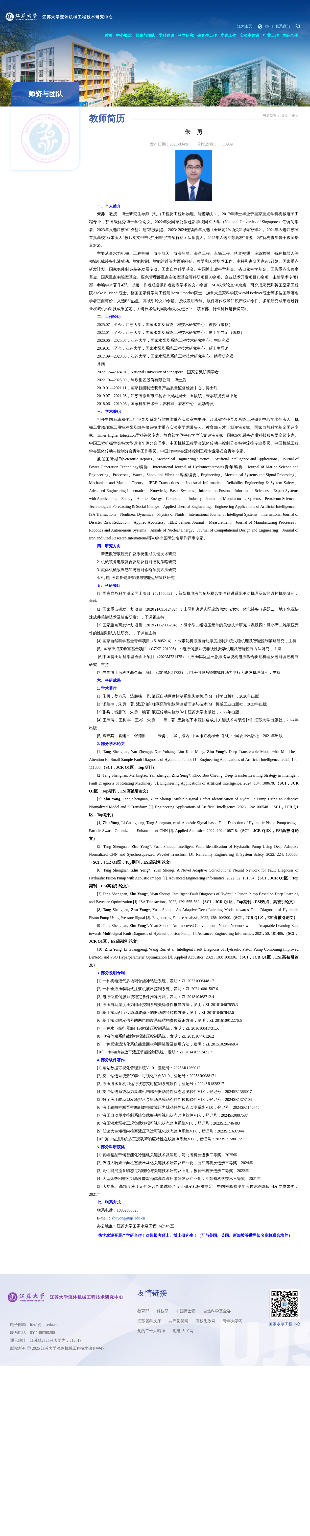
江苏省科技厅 (149, 1321)
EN (264, 26)
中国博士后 (186, 1311)
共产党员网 (178, 1321)
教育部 (143, 1311)
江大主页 (244, 26)
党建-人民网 (182, 1331)
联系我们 (282, 26)
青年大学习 (233, 1321)
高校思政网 (205, 1321)
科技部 (162, 1311)
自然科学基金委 (217, 1311)
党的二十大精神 (151, 1331)
